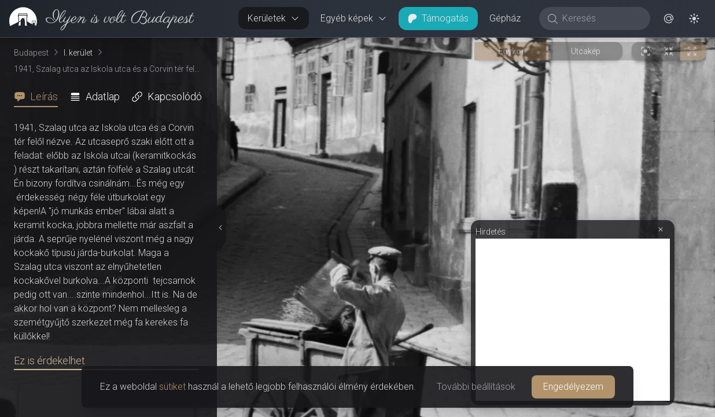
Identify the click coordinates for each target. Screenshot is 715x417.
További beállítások (476, 386)
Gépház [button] (505, 18)
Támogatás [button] (438, 18)
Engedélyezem (573, 386)
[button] (668, 18)
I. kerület (78, 52)
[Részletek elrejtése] (221, 227)
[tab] (39, 96)
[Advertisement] (573, 320)
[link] (97, 18)
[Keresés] (601, 18)
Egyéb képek (353, 18)
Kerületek (274, 18)
